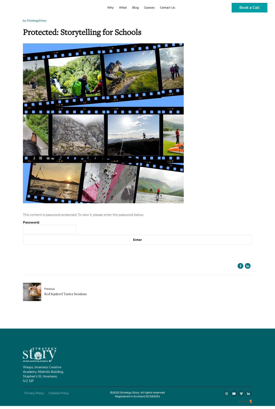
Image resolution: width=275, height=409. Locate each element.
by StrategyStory (34, 21)
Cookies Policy (59, 393)
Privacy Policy (34, 393)
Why (110, 8)
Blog (135, 8)
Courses (149, 8)
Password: (49, 227)
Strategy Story (25, 10)
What (123, 8)
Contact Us (167, 8)
